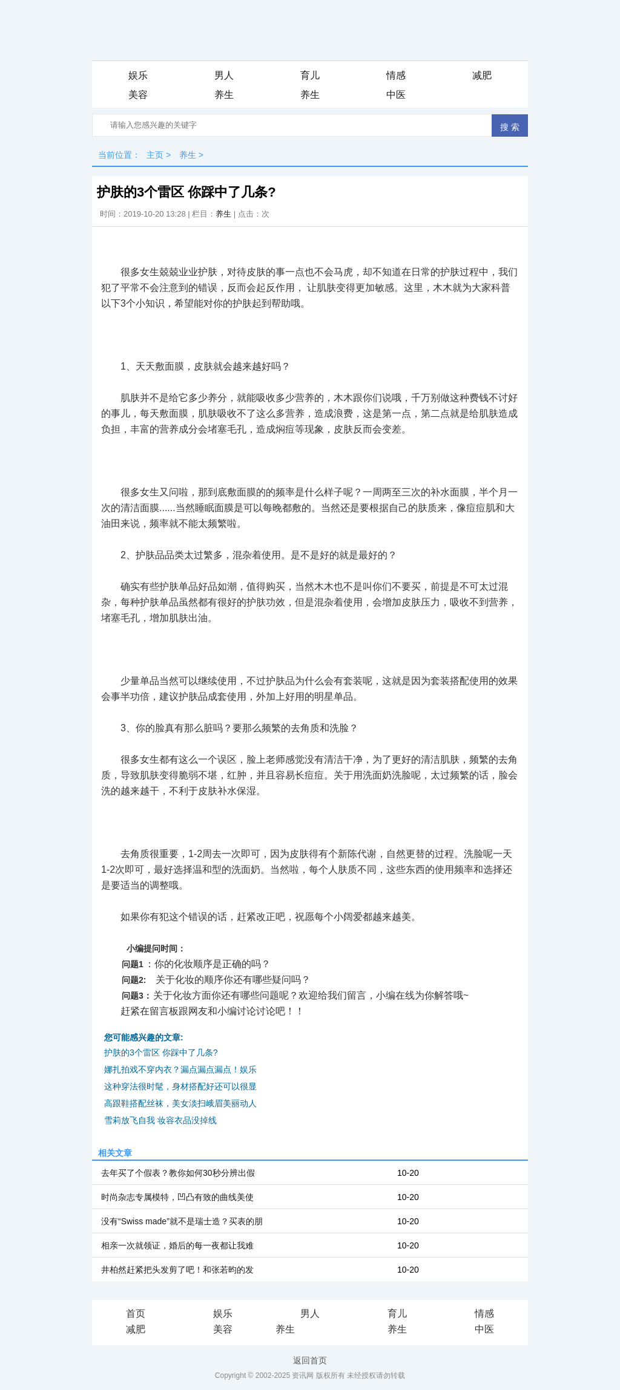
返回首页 (310, 1360)
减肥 (482, 75)
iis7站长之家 (320, 1330)
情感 (396, 75)
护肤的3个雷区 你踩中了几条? (160, 1052)
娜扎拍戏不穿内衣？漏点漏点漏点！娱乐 (180, 1069)
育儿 (310, 75)
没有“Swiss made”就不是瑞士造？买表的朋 (182, 1221)
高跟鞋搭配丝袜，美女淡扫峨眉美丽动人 (180, 1103)
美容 (138, 95)
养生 (224, 95)
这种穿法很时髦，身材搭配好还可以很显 (180, 1086)
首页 (135, 1313)
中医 (396, 95)
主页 (155, 155)
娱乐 (138, 75)
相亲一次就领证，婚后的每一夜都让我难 (177, 1245)
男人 (224, 75)
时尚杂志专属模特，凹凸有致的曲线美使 (177, 1197)
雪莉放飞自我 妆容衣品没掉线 (160, 1120)
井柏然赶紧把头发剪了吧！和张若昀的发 (177, 1269)
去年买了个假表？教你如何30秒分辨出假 (178, 1173)
